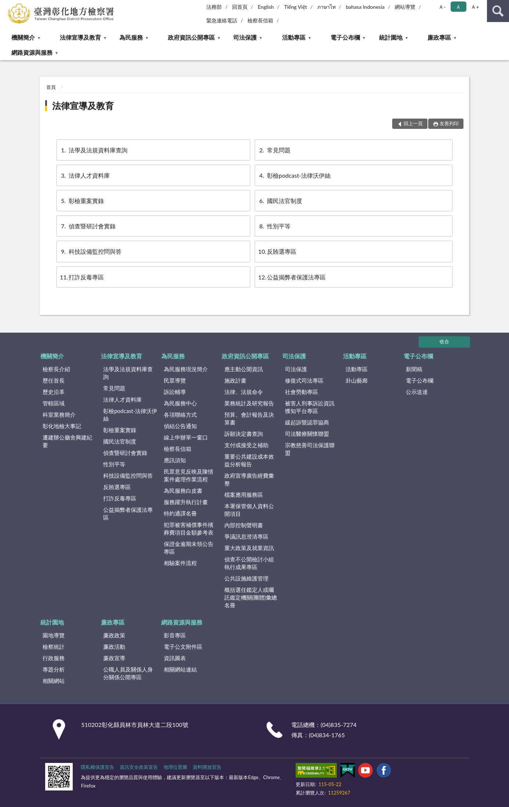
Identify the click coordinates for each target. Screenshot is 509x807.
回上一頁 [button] (413, 123)
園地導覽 (54, 635)
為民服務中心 (180, 403)
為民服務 (131, 37)
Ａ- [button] (441, 7)
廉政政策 (114, 635)
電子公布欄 (345, 37)
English (266, 7)
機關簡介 (23, 37)
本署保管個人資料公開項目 (249, 510)
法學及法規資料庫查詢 (93, 150)
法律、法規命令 (243, 391)
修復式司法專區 (304, 380)
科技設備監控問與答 (91, 251)
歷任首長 (54, 380)
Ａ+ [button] (475, 7)
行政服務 (54, 658)
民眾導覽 (175, 380)
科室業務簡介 (59, 414)
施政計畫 (235, 380)
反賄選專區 (277, 251)
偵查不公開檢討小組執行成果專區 (249, 563)
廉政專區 (439, 37)
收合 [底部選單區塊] (444, 341)
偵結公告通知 (180, 426)
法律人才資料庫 (85, 175)
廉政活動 (114, 646)
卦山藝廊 (357, 380)
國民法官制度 (280, 200)
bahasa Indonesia (365, 7)
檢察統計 (54, 646)
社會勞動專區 (301, 391)
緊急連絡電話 (221, 20)
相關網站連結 (180, 669)
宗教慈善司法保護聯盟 (310, 449)
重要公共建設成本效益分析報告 (249, 460)
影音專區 (175, 635)
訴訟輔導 (175, 391)
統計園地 (390, 37)
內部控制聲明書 (243, 525)
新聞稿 (414, 369)
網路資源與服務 (32, 52)
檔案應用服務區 (243, 494)
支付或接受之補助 (246, 445)
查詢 (498, 11)
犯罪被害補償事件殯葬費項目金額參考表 (188, 528)
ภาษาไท (326, 7)
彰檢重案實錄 (82, 200)
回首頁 (240, 7)
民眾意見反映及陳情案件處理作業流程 (188, 475)
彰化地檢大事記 (62, 426)
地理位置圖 (175, 767)
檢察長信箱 (260, 20)
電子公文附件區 (183, 646)
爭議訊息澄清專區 (246, 536)
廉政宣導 (114, 658)
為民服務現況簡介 (186, 369)
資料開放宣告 (207, 767)
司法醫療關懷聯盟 (307, 433)
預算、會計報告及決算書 (249, 418)
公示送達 (417, 391)
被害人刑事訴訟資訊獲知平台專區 (310, 407)
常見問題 (274, 150)
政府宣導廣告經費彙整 (249, 479)
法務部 (214, 7)
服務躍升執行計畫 (186, 502)
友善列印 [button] (449, 123)
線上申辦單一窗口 (186, 437)
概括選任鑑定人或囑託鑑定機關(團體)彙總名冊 (250, 597)
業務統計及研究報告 (249, 403)
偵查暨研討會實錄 (88, 226)
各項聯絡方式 (180, 414)
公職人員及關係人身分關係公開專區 (128, 673)
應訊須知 (175, 460)
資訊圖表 (175, 658)
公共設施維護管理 (246, 578)
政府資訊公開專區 (191, 37)
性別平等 (274, 226)
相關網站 (54, 680)
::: (6, 5)
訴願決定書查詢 (243, 433)
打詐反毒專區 (82, 277)
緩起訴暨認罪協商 (307, 422)
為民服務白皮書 (183, 490)
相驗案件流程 (180, 563)
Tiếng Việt (295, 7)
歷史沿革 (54, 391)
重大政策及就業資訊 (249, 547)
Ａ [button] (458, 7)
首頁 (51, 87)
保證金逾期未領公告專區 (188, 547)
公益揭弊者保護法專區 (292, 277)
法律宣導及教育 (80, 37)
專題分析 (54, 669)
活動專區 (294, 37)
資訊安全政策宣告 (139, 767)
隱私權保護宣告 (97, 767)
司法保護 (245, 37)
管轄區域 (54, 403)
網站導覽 (405, 7)
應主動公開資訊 (243, 369)
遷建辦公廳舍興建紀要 (67, 441)
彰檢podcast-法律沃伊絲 (294, 175)
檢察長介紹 (56, 369)
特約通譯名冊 (180, 513)
